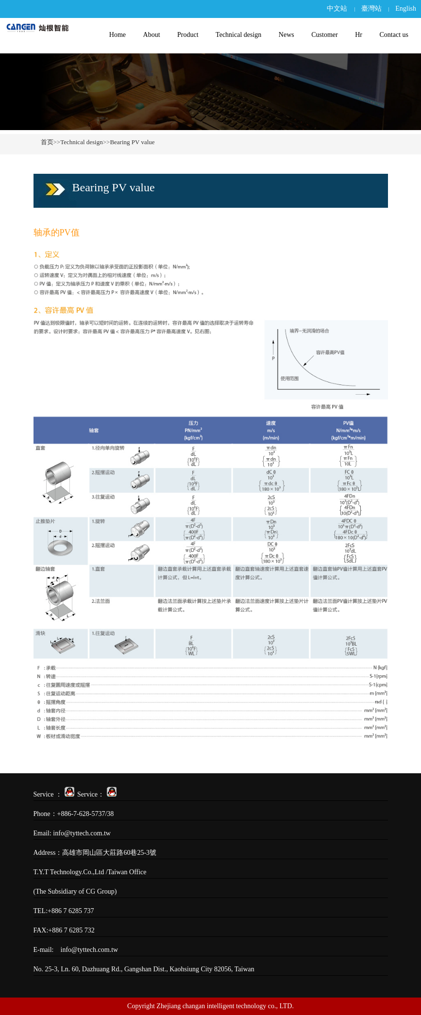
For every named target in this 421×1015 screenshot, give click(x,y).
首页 (47, 142)
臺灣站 (371, 8)
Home (117, 34)
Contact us (393, 34)
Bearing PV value (132, 142)
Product (188, 34)
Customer (324, 34)
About (151, 34)
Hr (358, 34)
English (405, 8)
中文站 (337, 8)
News (286, 34)
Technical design (238, 34)
